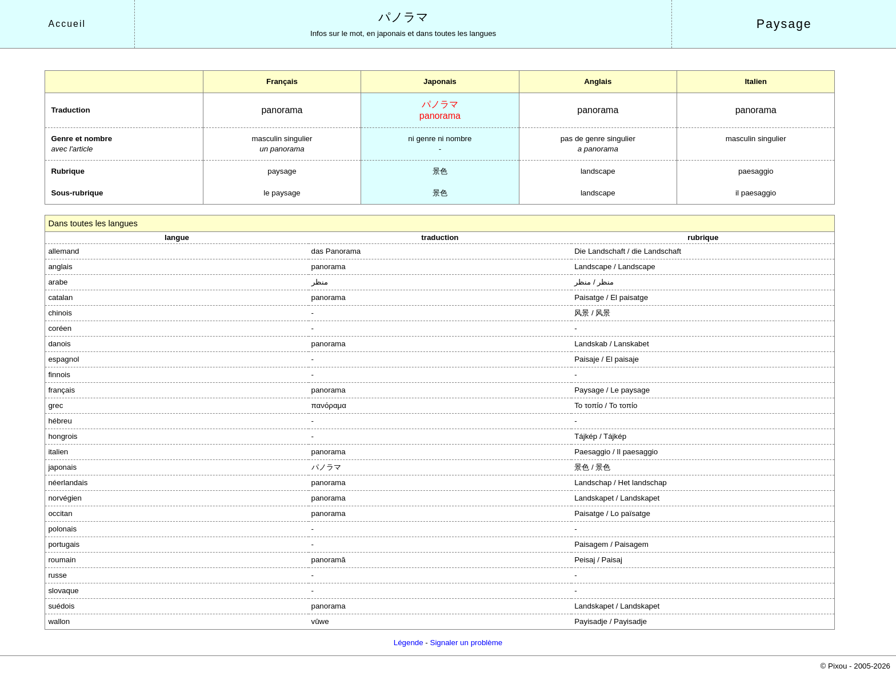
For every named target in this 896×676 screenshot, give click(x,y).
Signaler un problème (466, 642)
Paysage (784, 24)
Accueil (67, 24)
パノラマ (403, 17)
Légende (408, 642)
